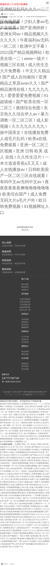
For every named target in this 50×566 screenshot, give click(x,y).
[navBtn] (47, 3)
